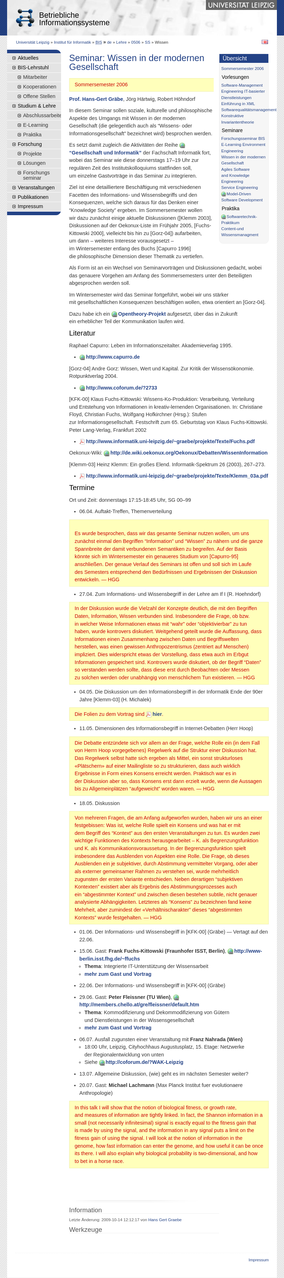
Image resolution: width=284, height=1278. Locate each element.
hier (154, 714)
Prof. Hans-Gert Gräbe (96, 99)
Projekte (32, 154)
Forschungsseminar (36, 175)
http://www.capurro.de (110, 357)
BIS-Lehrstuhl (33, 67)
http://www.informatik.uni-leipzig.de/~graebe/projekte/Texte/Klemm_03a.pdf (174, 476)
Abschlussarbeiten (42, 115)
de (109, 42)
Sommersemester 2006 (242, 68)
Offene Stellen (39, 96)
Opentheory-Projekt (138, 314)
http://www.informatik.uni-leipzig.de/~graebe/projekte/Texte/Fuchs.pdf (167, 441)
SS (147, 42)
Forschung (30, 144)
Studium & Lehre (37, 106)
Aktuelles (28, 58)
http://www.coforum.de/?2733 (118, 388)
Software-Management (242, 85)
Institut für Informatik (72, 42)
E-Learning (35, 125)
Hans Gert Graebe (165, 1220)
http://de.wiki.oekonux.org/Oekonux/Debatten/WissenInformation (186, 453)
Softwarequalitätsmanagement (249, 110)
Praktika (32, 134)
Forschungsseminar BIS (243, 138)
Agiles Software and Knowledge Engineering (235, 175)
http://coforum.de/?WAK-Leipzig (141, 1062)
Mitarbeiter (35, 77)
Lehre (121, 42)
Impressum (30, 206)
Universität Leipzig (32, 42)
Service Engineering (239, 187)
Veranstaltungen (36, 187)
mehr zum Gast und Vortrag (117, 974)
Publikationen (33, 197)
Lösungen (34, 163)
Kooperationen (39, 86)
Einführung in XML (238, 104)
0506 (136, 42)
